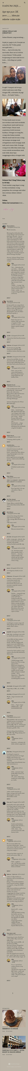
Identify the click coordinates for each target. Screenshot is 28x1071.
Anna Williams (18, 1066)
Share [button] (3, 218)
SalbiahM (9, 356)
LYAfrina (9, 345)
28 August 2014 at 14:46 (18, 632)
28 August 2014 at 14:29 (13, 620)
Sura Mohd (10, 301)
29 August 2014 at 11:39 (13, 789)
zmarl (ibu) (10, 619)
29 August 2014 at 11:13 (18, 751)
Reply (8, 298)
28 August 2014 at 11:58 (13, 513)
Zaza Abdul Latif (11, 933)
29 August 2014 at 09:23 (18, 368)
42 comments (9, 1054)
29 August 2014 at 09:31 (18, 526)
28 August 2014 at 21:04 (18, 694)
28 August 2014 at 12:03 (18, 537)
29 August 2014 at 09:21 (18, 317)
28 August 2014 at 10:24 (18, 265)
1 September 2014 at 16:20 (18, 874)
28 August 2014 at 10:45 (18, 356)
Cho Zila (9, 537)
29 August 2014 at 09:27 (18, 464)
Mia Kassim (10, 840)
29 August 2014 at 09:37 (18, 658)
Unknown (9, 576)
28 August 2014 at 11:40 (13, 477)
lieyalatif (9, 632)
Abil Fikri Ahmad (11, 499)
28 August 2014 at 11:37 (13, 446)
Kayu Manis (10, 476)
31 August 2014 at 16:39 (18, 802)
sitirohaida (9, 686)
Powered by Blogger (14, 1064)
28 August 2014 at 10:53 (13, 437)
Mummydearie (10, 226)
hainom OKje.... (11, 6)
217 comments (9, 1031)
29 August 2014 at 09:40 (18, 591)
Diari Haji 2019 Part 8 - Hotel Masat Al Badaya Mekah (13, 1051)
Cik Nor (9, 335)
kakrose (9, 874)
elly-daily (9, 694)
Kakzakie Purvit (11, 385)
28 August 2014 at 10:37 (18, 345)
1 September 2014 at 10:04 (14, 841)
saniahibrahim (10, 445)
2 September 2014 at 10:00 (14, 934)
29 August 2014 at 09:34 (18, 548)
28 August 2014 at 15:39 (19, 686)
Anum (8, 568)
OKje (12, 263)
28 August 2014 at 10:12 (13, 227)
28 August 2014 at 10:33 (17, 335)
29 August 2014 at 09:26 (18, 407)
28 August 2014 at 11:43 (13, 500)
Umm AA (9, 802)
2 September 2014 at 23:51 (18, 859)
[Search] (25, 2)
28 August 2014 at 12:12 (17, 568)
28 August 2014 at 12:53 (19, 576)
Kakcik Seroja (10, 435)
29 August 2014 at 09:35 (18, 702)
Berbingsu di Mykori (10, 1029)
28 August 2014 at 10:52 (13, 386)
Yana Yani (9, 751)
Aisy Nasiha (10, 716)
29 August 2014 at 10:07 (13, 717)
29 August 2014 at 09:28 (18, 486)
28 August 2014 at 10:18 (13, 302)
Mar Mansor (10, 512)
